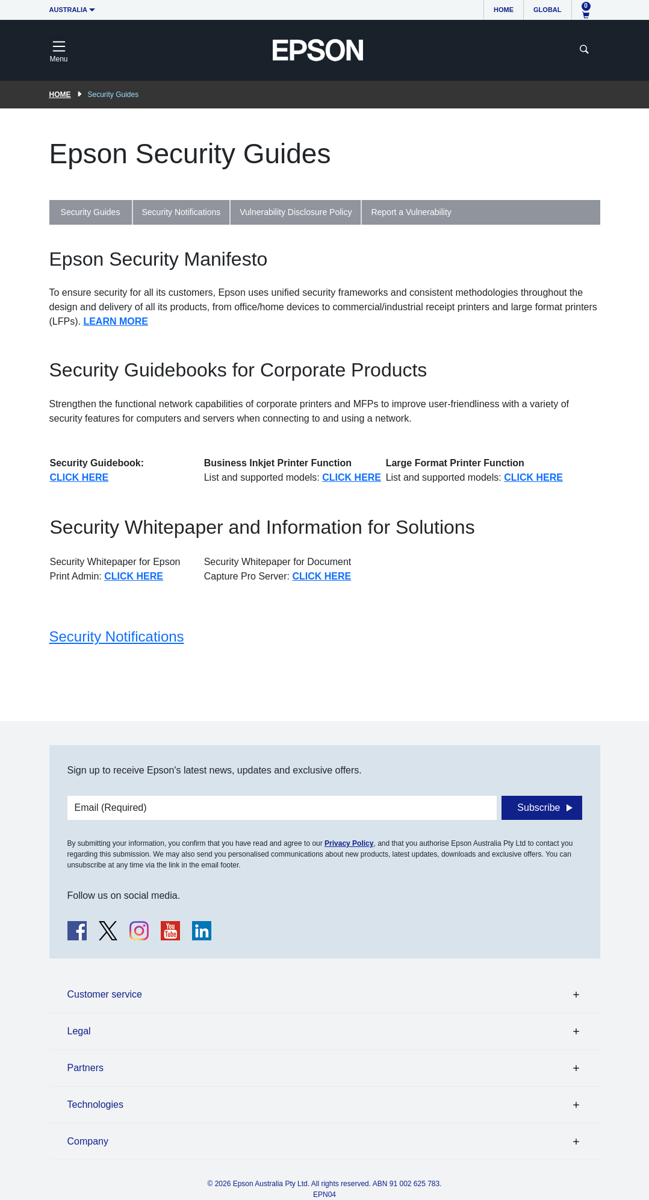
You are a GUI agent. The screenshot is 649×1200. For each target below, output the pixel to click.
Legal (79, 1031)
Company (87, 1141)
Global (547, 9)
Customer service (104, 994)
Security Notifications (181, 212)
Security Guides (90, 212)
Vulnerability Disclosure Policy (296, 212)
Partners (85, 1068)
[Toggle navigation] (59, 50)
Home (504, 9)
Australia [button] (68, 9)
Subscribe (538, 807)
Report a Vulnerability (411, 212)
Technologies (95, 1104)
